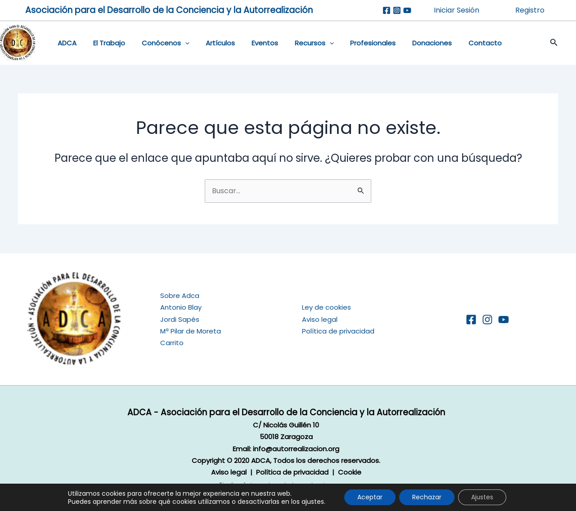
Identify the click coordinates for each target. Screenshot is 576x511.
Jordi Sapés (179, 319)
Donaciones (409, 43)
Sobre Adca (179, 295)
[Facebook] (386, 10)
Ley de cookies (326, 307)
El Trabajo (105, 43)
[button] (545, 43)
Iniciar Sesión (456, 10)
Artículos (210, 43)
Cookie (349, 472)
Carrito (172, 342)
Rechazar (426, 497)
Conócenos (158, 43)
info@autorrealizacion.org (296, 448)
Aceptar (369, 497)
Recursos (297, 43)
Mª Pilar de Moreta (190, 331)
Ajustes (483, 497)
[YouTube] (503, 319)
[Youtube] (407, 10)
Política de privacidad (338, 331)
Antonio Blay (181, 307)
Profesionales (353, 43)
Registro (529, 10)
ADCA (65, 43)
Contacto (459, 43)
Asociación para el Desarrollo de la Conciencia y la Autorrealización (169, 10)
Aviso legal (320, 319)
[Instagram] (397, 10)
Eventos (251, 43)
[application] (177, 43)
